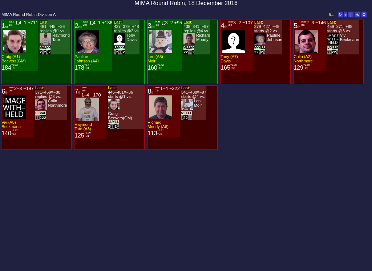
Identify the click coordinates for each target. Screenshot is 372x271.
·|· (350, 14)
